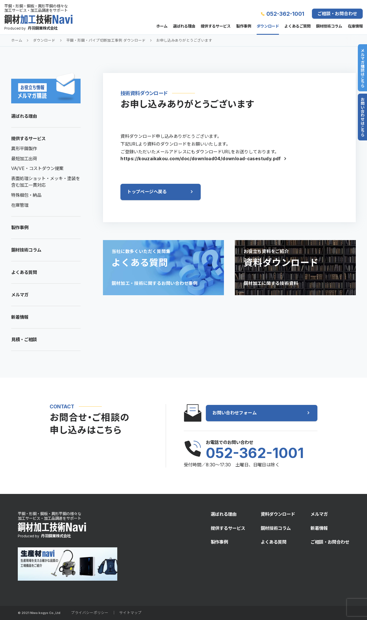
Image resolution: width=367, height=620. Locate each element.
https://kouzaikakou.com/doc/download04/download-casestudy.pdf (200, 158)
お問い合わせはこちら (362, 117)
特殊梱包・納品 (26, 195)
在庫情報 (355, 26)
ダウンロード (268, 26)
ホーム (161, 26)
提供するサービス (216, 26)
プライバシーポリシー (89, 613)
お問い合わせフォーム (234, 413)
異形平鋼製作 (24, 148)
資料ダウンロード (278, 514)
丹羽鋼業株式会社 (43, 28)
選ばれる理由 (184, 26)
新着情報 (19, 317)
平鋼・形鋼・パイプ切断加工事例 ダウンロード (106, 40)
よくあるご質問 (297, 26)
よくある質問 (24, 272)
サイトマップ (130, 613)
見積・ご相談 (24, 339)
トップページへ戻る (147, 191)
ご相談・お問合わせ (337, 13)
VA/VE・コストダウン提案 (37, 168)
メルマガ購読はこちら (362, 68)
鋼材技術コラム (329, 26)
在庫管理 (19, 205)
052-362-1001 (285, 13)
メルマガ (19, 295)
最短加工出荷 (24, 158)
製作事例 (243, 26)
